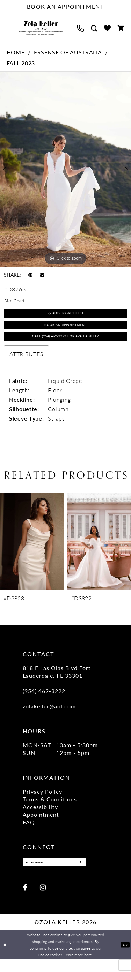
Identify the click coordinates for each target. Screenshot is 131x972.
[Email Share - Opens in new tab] (42, 274)
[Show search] (94, 28)
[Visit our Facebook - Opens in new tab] (25, 900)
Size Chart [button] (18, 302)
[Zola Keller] (41, 28)
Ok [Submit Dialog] (124, 957)
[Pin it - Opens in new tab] (30, 274)
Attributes (26, 364)
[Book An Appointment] (65, 6)
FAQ (29, 833)
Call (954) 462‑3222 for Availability (65, 346)
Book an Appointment (65, 331)
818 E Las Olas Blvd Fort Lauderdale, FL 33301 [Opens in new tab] (57, 682)
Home (16, 52)
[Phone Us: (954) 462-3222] (80, 28)
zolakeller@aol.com (49, 717)
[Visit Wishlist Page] (107, 28)
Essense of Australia (68, 52)
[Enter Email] (54, 874)
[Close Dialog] (5, 957)
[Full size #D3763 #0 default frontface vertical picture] (65, 169)
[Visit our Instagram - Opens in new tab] (42, 900)
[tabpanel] (65, 169)
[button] (11, 28)
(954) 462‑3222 (44, 701)
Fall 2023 (21, 63)
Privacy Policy (42, 802)
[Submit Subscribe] (79, 874)
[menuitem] (11, 28)
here (88, 967)
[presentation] (32, 552)
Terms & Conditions (50, 810)
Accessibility (40, 817)
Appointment (41, 825)
